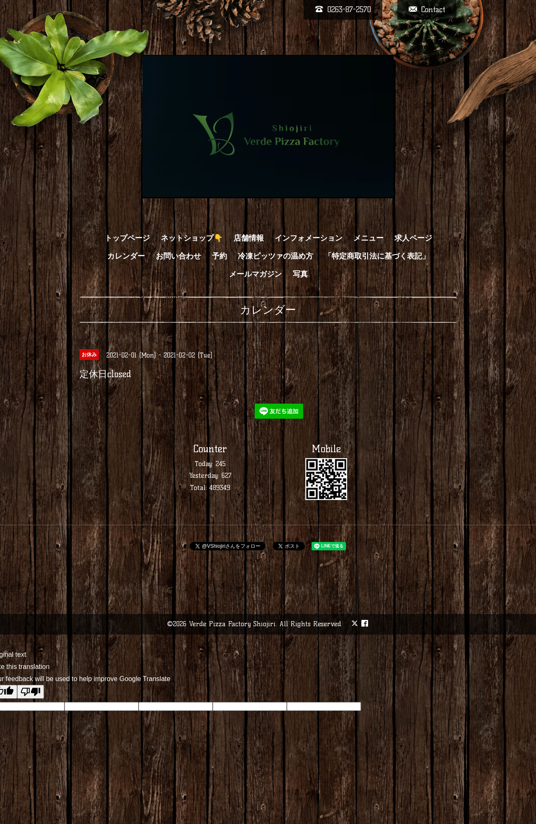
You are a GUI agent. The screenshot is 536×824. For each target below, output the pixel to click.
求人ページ (413, 238)
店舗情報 (249, 238)
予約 (219, 256)
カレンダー (126, 256)
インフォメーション (309, 238)
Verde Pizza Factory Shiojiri (232, 624)
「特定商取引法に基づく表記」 (377, 256)
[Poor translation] (30, 692)
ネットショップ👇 (192, 238)
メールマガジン (255, 274)
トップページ (127, 238)
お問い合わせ (178, 256)
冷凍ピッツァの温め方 (275, 256)
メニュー (368, 238)
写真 (300, 274)
